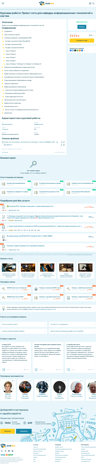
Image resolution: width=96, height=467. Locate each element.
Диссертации (84, 451)
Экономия (35, 453)
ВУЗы (82, 457)
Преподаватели (85, 453)
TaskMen (5, 152)
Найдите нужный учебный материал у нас (41, 309)
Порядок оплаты (59, 451)
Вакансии (57, 461)
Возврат (57, 453)
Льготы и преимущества (39, 455)
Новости (35, 447)
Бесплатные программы (39, 449)
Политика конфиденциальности (63, 449)
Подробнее (24, 431)
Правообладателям (60, 457)
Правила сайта (59, 447)
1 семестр (5, 129)
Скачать (82, 27)
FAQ (34, 459)
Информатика (38, 124)
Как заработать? (85, 461)
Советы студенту (37, 451)
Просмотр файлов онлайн (88, 455)
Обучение (7, 431)
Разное (35, 457)
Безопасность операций (61, 455)
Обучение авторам (86, 459)
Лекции (83, 449)
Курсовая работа (7, 124)
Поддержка (58, 459)
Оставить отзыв (81, 40)
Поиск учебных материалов (88, 447)
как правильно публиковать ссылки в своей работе (79, 254)
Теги (34, 461)
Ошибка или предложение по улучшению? (12, 149)
